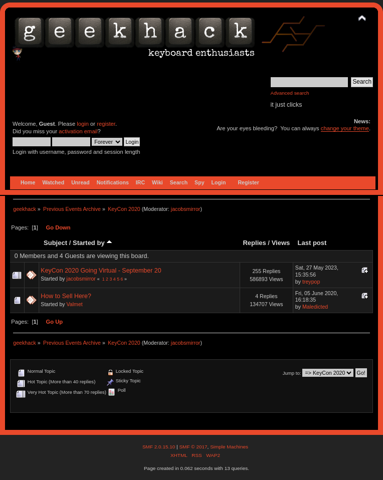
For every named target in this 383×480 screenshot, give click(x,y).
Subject (55, 243)
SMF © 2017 (193, 446)
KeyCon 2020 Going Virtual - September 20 (101, 270)
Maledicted (315, 307)
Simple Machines (229, 446)
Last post (311, 243)
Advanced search (290, 93)
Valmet (75, 304)
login (83, 124)
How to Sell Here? (66, 296)
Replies (254, 243)
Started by (92, 243)
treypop (311, 282)
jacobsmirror (186, 209)
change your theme (345, 128)
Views (281, 243)
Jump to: (292, 373)
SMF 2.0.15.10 (159, 446)
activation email (78, 131)
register (106, 124)
